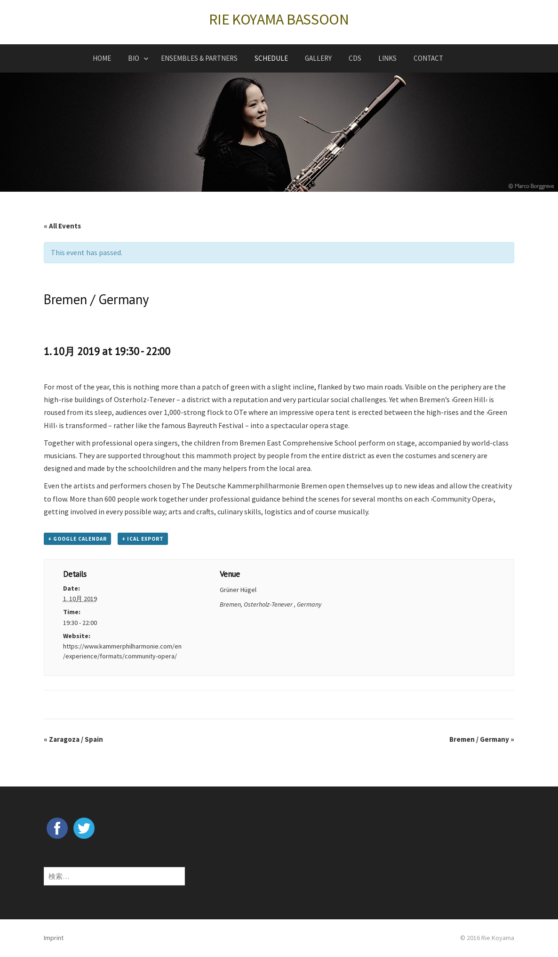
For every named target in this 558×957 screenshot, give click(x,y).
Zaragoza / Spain (73, 739)
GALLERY (318, 58)
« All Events (62, 225)
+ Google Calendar (77, 538)
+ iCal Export (143, 538)
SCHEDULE (271, 58)
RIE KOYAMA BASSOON (279, 19)
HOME (102, 58)
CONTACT (428, 58)
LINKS (387, 58)
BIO (133, 58)
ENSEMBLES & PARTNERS (199, 58)
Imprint (54, 937)
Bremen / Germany (481, 739)
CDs (355, 58)
